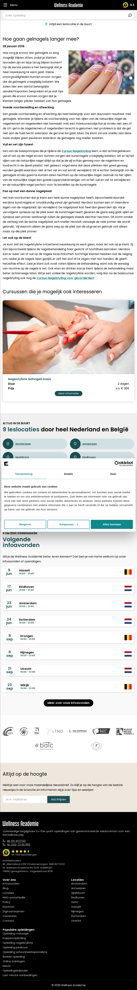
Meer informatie (69, 393)
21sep (9, 670)
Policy (6, 902)
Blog (5, 888)
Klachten (8, 907)
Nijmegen (77, 911)
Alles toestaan (112, 524)
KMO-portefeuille (14, 897)
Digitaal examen (13, 911)
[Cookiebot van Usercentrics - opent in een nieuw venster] (117, 463)
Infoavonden (11, 883)
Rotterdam (78, 916)
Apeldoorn (16, 457)
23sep (9, 686)
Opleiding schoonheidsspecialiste (25, 952)
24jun (9, 621)
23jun (9, 604)
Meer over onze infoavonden (68, 703)
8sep (9, 637)
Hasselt (76, 907)
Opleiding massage (16, 933)
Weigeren (25, 524)
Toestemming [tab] (24, 473)
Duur (11, 383)
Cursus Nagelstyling (76, 151)
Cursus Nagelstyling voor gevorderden (65, 278)
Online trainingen (14, 961)
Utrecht (76, 920)
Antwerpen (83, 444)
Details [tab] (68, 473)
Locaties (8, 893)
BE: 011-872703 (16, 841)
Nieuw (7, 966)
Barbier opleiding (14, 956)
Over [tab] (113, 473)
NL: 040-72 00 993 (18, 844)
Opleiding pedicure (15, 947)
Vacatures (10, 916)
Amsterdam (17, 444)
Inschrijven (58, 799)
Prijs (11, 388)
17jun (9, 588)
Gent (74, 902)
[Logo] (68, 5)
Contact (8, 920)
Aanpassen (68, 524)
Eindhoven (83, 457)
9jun (9, 572)
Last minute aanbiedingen (20, 975)
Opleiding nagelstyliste (18, 943)
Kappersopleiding (14, 938)
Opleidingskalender (15, 970)
